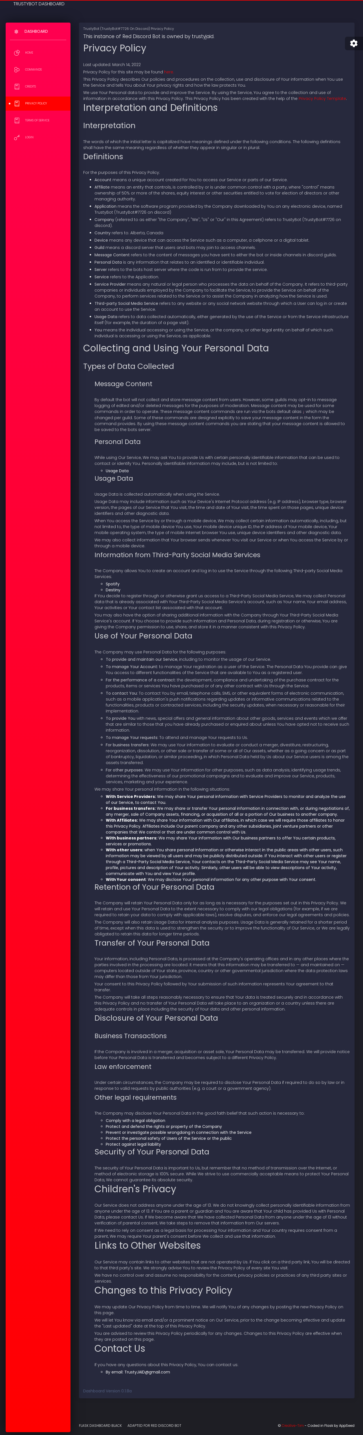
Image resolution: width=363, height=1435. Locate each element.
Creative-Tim (293, 1425)
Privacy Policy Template (322, 98)
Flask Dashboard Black (100, 1425)
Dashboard (36, 31)
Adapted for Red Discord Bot (154, 1425)
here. (169, 72)
